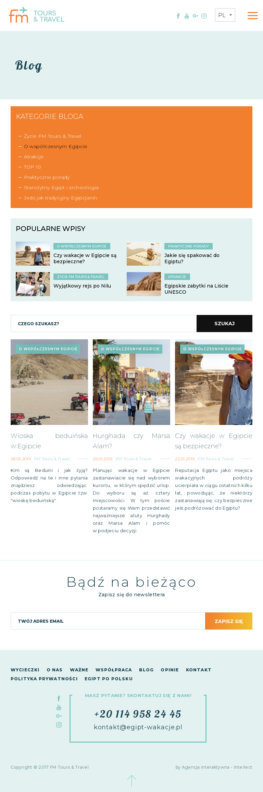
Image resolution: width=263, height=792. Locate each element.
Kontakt (199, 669)
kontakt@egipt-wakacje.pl (138, 727)
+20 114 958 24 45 (138, 713)
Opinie (170, 669)
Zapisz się (229, 621)
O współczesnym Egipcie (56, 146)
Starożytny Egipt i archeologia (61, 187)
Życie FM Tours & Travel (53, 136)
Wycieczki (25, 669)
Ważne (79, 669)
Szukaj (224, 323)
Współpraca (114, 669)
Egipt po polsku (109, 678)
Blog (146, 669)
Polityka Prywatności (44, 678)
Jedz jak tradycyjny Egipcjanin (60, 198)
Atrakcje (34, 157)
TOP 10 (32, 167)
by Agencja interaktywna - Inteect (214, 767)
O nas (55, 669)
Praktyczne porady (47, 177)
